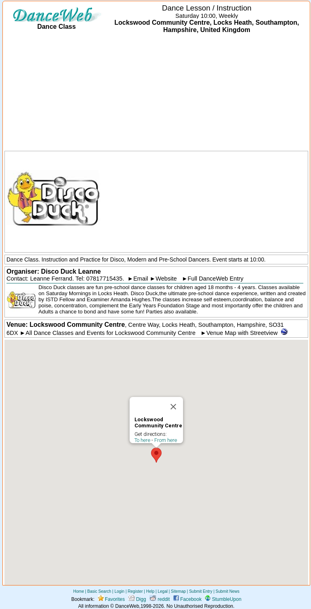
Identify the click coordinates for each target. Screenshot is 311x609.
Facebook (187, 599)
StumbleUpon (223, 599)
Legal (162, 591)
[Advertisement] (156, 93)
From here (165, 440)
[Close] (173, 406)
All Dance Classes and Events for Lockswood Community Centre (111, 333)
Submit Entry (200, 591)
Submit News (227, 591)
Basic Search (99, 591)
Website (166, 278)
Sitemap (178, 591)
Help (150, 591)
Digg (137, 599)
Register (135, 591)
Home (78, 591)
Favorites (111, 599)
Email (140, 278)
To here (142, 440)
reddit (159, 599)
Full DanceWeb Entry (215, 278)
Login (119, 591)
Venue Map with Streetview (241, 333)
